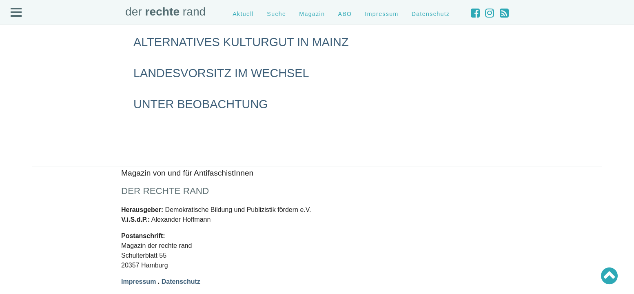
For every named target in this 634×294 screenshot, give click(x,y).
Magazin (312, 14)
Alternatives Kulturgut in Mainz (240, 42)
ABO (345, 14)
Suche (276, 14)
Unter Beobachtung (200, 104)
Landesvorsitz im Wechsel (221, 73)
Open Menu (16, 12)
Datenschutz (431, 14)
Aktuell (243, 14)
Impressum (381, 14)
